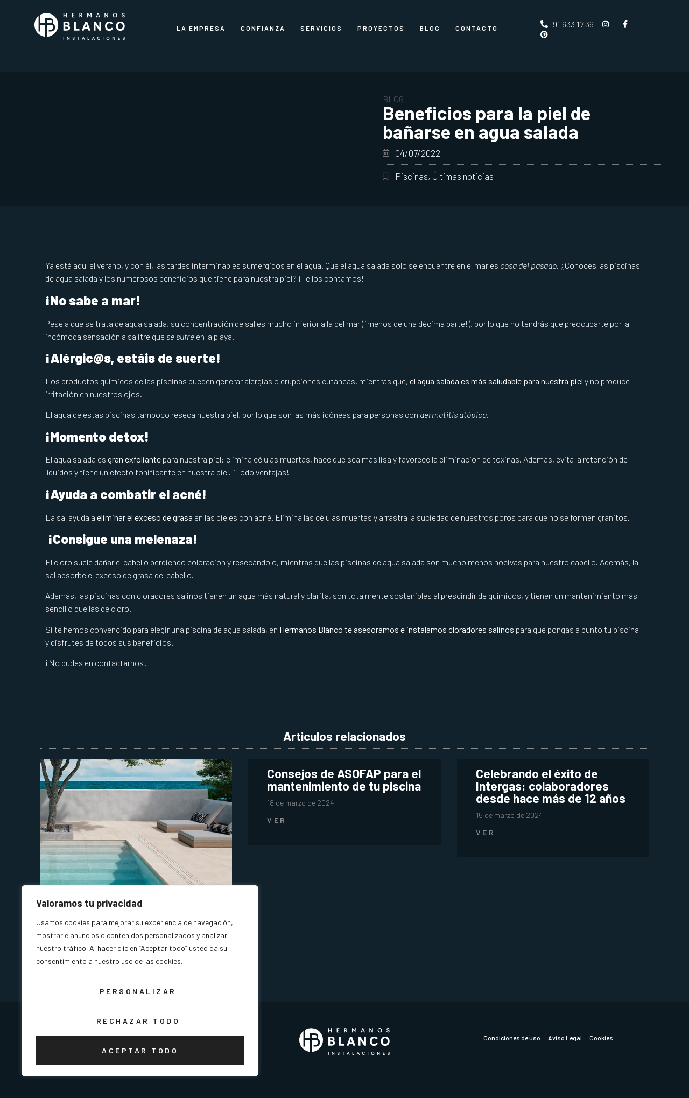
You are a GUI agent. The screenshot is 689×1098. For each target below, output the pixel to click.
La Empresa (201, 28)
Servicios (321, 28)
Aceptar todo (140, 1050)
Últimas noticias (463, 176)
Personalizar (138, 992)
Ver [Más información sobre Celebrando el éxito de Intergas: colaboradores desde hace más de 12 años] (486, 832)
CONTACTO (476, 28)
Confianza (263, 28)
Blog (430, 28)
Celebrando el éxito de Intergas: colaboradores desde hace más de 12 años (550, 786)
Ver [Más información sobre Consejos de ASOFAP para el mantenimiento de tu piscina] (277, 819)
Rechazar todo (138, 1021)
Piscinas (411, 176)
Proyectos (381, 28)
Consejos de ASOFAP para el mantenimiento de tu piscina (344, 779)
